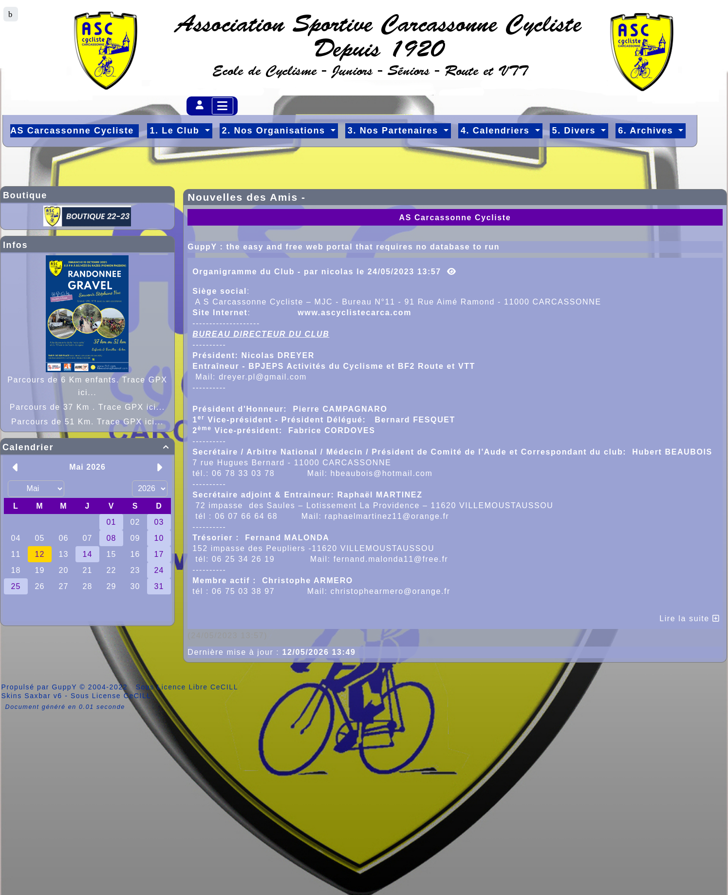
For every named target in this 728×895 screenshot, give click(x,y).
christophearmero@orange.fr (390, 591)
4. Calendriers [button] (497, 130)
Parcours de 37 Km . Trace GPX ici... (87, 407)
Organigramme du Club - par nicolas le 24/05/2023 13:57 (324, 271)
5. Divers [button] (575, 130)
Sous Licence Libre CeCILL (188, 687)
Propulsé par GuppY (40, 687)
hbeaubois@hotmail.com (382, 473)
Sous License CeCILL (111, 696)
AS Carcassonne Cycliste (455, 217)
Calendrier (87, 447)
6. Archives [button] (647, 130)
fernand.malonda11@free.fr (391, 559)
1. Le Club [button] (176, 130)
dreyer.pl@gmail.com (263, 377)
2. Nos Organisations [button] (275, 130)
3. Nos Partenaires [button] (394, 130)
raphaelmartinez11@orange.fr (387, 516)
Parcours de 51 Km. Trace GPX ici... (87, 422)
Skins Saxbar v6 (31, 696)
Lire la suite (689, 618)
